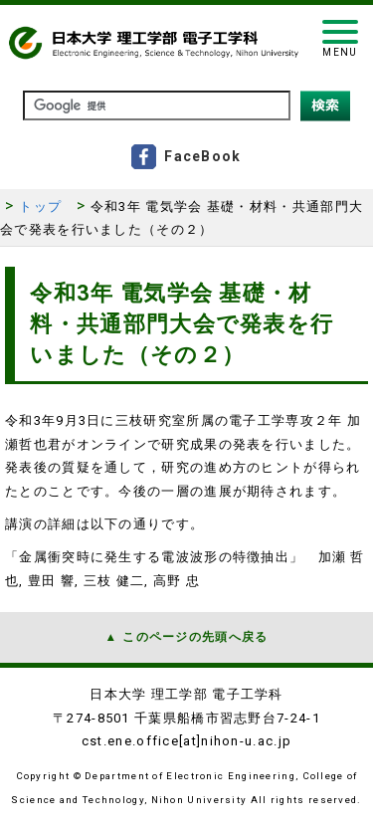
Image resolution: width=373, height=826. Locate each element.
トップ (40, 206)
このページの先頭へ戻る (195, 637)
